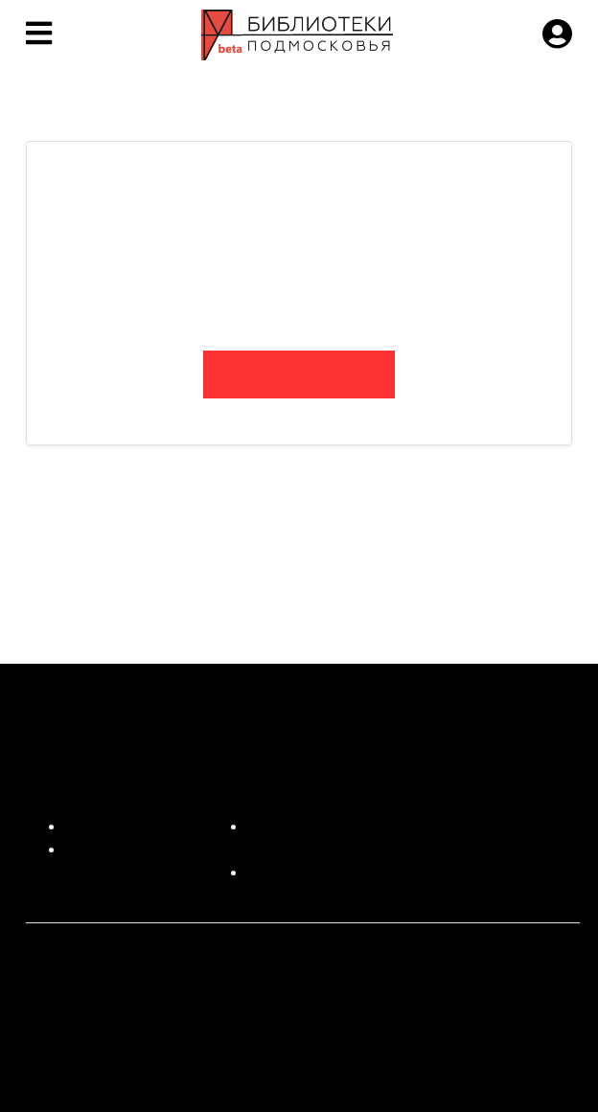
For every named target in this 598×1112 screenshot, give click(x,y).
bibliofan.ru (299, 374)
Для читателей (116, 826)
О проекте (100, 849)
